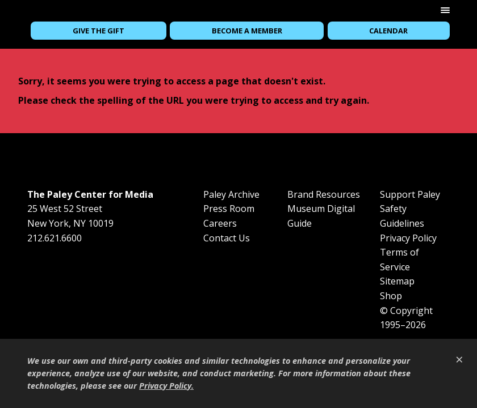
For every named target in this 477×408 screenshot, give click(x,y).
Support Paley (410, 194)
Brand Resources (323, 194)
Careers (220, 223)
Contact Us (226, 238)
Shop (391, 296)
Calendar (388, 31)
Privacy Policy (408, 238)
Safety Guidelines (402, 216)
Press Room (228, 208)
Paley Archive (231, 194)
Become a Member (247, 31)
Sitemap (397, 281)
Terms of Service (399, 259)
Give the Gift (98, 31)
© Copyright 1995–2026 (406, 318)
